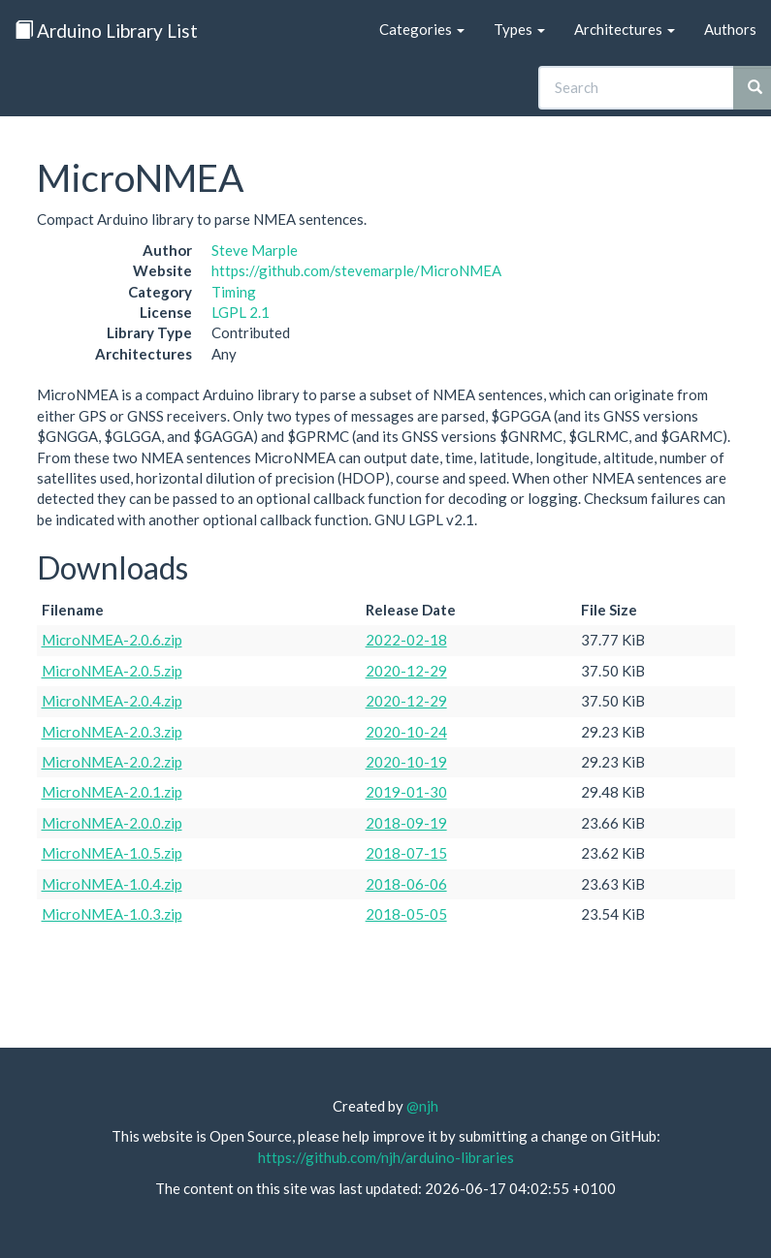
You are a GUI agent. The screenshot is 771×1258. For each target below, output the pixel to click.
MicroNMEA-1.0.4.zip (112, 884)
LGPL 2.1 (240, 312)
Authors (730, 29)
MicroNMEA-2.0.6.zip (112, 639)
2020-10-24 (406, 731)
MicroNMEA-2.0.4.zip (112, 700)
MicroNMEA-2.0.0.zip (112, 823)
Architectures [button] (624, 29)
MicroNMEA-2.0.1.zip (112, 792)
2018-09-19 (406, 823)
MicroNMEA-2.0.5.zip (112, 670)
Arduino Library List (106, 30)
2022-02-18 (406, 639)
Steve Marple (254, 250)
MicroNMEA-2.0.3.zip (112, 731)
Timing (233, 291)
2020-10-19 (406, 762)
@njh (422, 1106)
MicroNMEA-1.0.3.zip (112, 914)
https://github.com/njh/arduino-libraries (386, 1157)
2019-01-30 (406, 792)
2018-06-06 (406, 884)
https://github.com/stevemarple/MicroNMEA (356, 270)
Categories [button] (422, 29)
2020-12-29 (406, 670)
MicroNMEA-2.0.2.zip (112, 762)
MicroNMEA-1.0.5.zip (112, 853)
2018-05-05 (406, 914)
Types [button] (519, 29)
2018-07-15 (406, 853)
